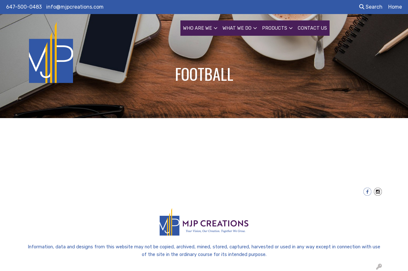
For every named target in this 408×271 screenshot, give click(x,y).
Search (370, 7)
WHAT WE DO (236, 28)
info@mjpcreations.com (75, 7)
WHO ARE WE (197, 28)
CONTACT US (312, 28)
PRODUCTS (274, 28)
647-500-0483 (24, 7)
